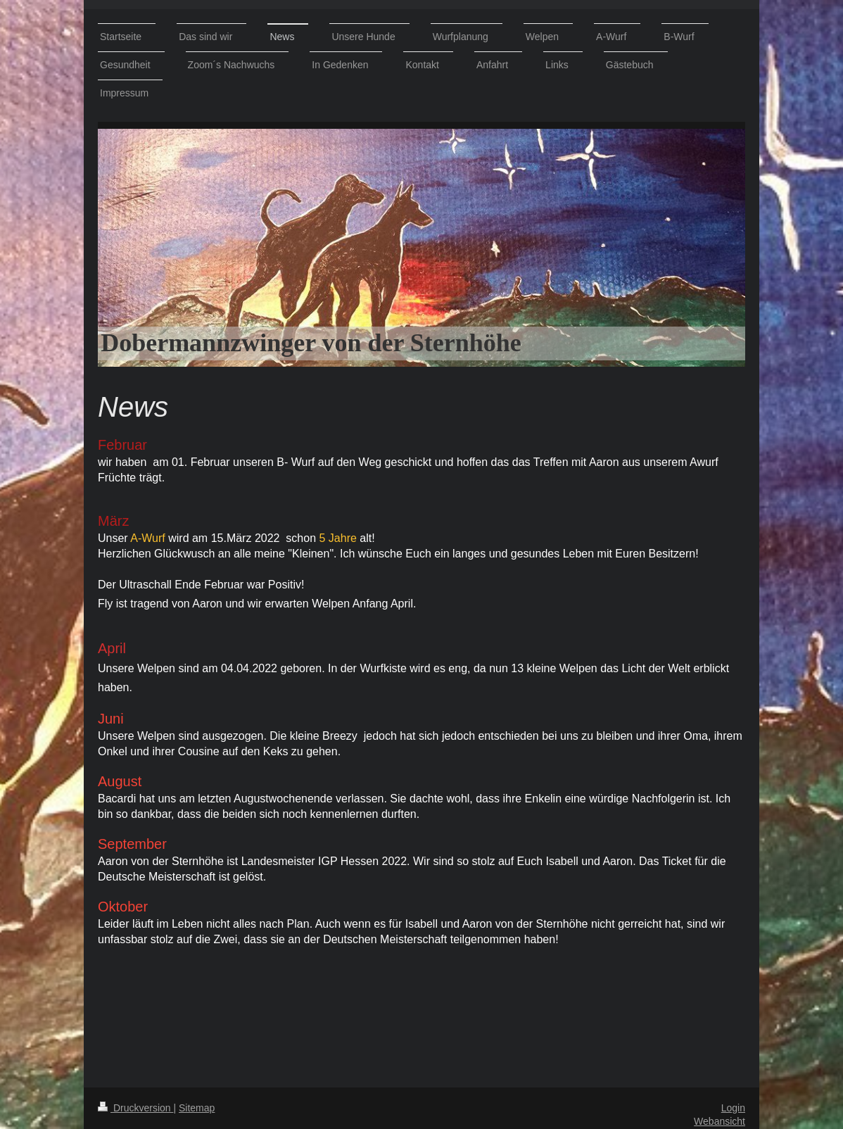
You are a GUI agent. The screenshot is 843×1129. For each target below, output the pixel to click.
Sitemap (197, 1108)
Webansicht (719, 1121)
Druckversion (135, 1108)
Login (733, 1108)
